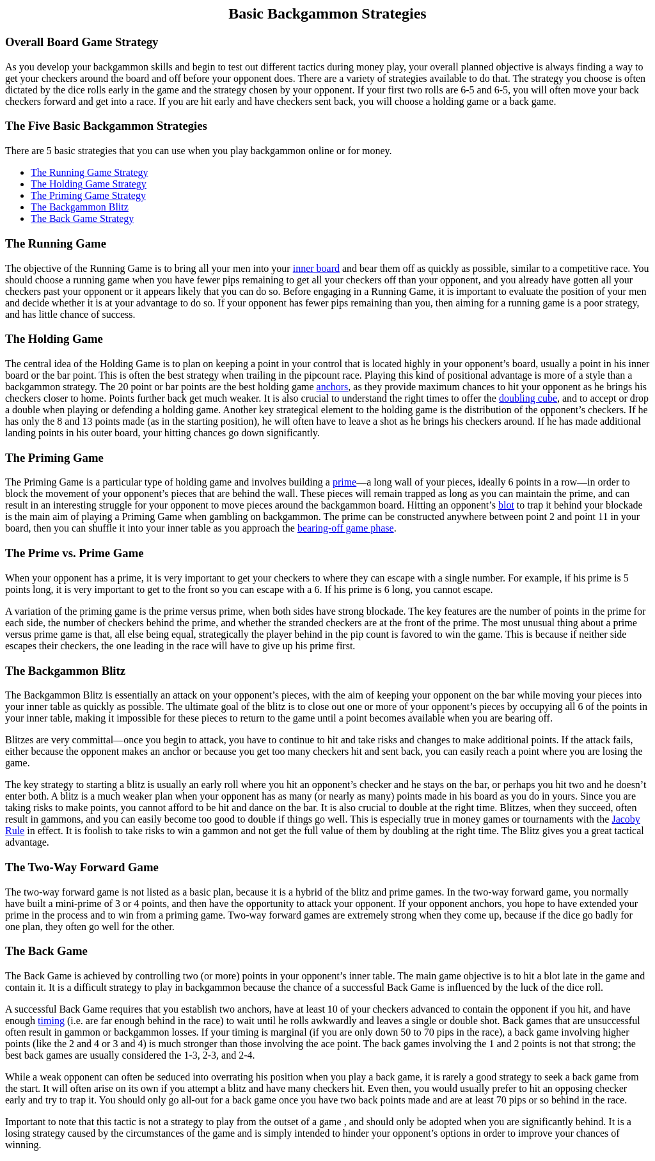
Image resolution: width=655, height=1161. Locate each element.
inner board (316, 268)
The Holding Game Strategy (88, 183)
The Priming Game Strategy (88, 195)
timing (51, 1020)
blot (506, 505)
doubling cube (528, 398)
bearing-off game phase (345, 528)
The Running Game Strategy (89, 172)
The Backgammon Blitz (80, 206)
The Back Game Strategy (82, 218)
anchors (333, 386)
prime (344, 482)
